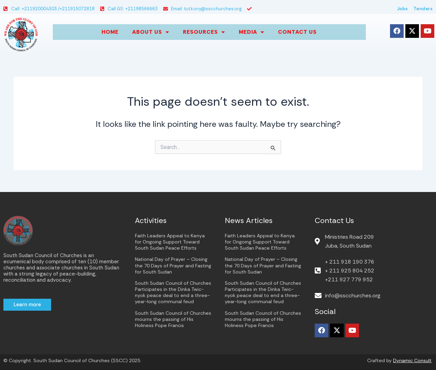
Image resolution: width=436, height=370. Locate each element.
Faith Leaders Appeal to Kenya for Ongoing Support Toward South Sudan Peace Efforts (170, 242)
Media (251, 32)
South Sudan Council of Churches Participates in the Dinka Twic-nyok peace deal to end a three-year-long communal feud (173, 292)
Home (110, 31)
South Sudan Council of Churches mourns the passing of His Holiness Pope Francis (173, 319)
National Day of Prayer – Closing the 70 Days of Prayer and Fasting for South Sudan (173, 265)
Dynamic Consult (412, 360)
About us (150, 32)
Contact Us (297, 31)
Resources (204, 32)
